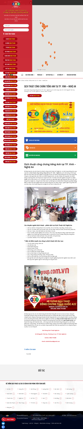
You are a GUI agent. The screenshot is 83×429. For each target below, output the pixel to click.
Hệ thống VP (60, 75)
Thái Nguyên (35, 393)
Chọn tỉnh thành (10, 34)
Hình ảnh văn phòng (71, 75)
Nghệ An (22, 398)
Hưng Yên (22, 389)
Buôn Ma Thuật (12, 403)
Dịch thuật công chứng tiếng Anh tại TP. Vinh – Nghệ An (30, 80)
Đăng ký (36, 423)
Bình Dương (70, 403)
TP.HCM (34, 403)
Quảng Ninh (47, 389)
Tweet (27, 354)
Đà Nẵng (58, 398)
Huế (45, 398)
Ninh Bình (22, 393)
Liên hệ (31, 423)
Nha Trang (23, 403)
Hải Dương (70, 389)
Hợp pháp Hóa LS (50, 75)
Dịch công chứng (30, 75)
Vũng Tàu (46, 403)
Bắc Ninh (58, 389)
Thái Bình (46, 393)
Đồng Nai (10, 407)
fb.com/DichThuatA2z (22, 415)
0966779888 (44, 418)
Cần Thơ (58, 403)
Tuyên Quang (71, 393)
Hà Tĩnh (34, 398)
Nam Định (11, 393)
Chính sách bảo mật (56, 423)
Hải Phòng (35, 389)
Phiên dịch (40, 75)
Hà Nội (10, 389)
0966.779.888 (36, 418)
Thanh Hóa (11, 398)
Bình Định (70, 398)
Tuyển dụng (25, 423)
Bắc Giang (58, 393)
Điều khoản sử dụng (45, 423)
